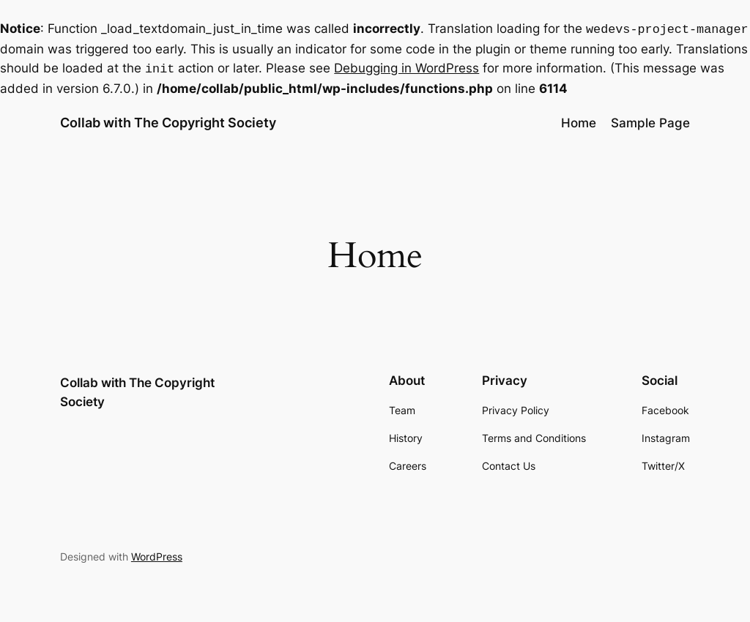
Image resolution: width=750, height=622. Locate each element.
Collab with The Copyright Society (168, 119)
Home (578, 120)
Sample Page (650, 120)
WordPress (156, 553)
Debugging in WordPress (406, 66)
